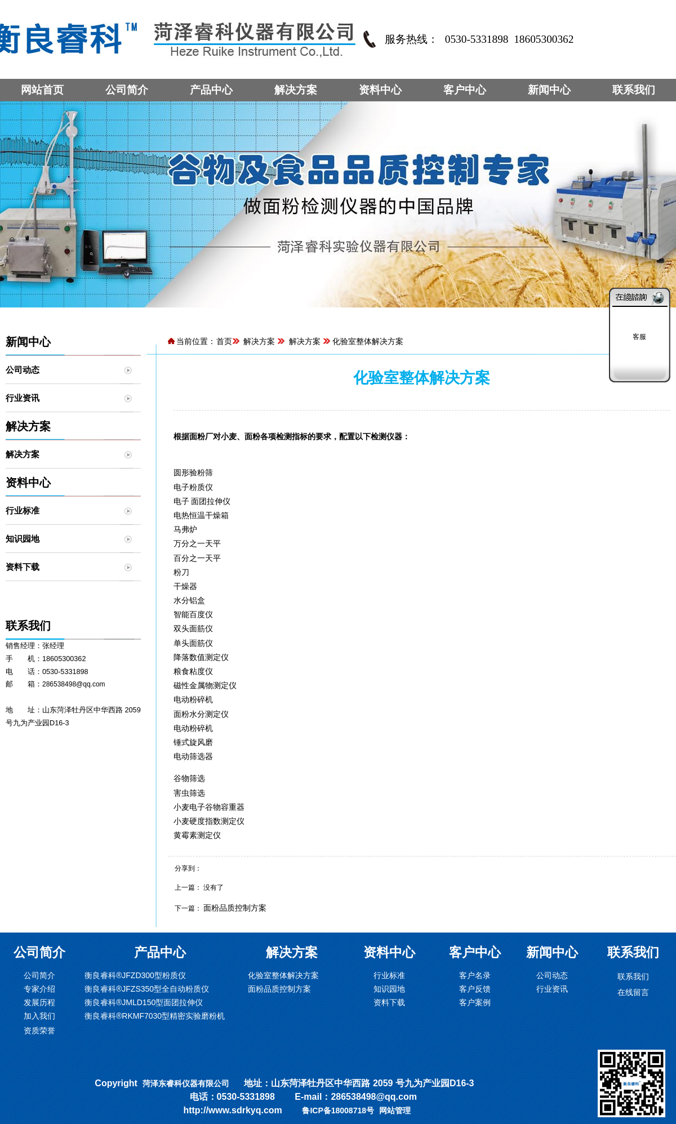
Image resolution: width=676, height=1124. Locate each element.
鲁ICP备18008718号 (338, 1110)
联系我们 (633, 90)
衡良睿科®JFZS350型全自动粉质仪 (146, 988)
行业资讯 (22, 398)
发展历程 (39, 1002)
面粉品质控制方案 (234, 907)
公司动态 (22, 369)
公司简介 (126, 90)
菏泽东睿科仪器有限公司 (186, 1083)
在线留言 (633, 992)
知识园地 (22, 538)
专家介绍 (39, 988)
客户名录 (475, 975)
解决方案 (295, 90)
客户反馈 (475, 988)
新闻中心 (549, 90)
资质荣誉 (39, 1030)
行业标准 (22, 510)
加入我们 (39, 1015)
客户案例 (475, 1002)
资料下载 (22, 567)
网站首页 (42, 90)
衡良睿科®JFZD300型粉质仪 (135, 975)
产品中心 (211, 90)
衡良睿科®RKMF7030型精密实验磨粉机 (154, 1015)
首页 (224, 341)
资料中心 (380, 90)
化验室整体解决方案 (283, 975)
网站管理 (395, 1110)
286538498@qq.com (73, 684)
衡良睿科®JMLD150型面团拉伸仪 (143, 1002)
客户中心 (464, 90)
